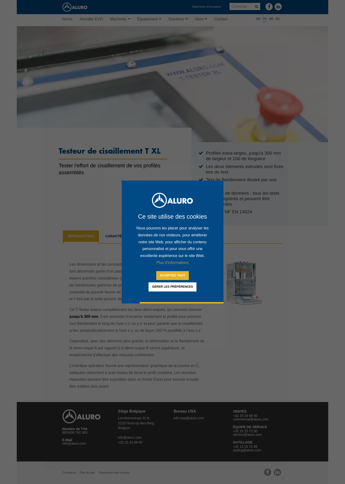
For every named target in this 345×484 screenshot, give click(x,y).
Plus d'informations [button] (172, 263)
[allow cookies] (172, 275)
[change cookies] (173, 287)
